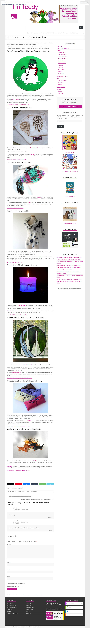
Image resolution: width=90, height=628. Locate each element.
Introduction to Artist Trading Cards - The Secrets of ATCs (69, 257)
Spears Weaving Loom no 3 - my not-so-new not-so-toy (69, 265)
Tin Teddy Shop (10, 603)
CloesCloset (39, 197)
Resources (65, 32)
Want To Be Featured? (43, 32)
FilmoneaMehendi (34, 147)
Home (28, 32)
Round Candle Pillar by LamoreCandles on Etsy (17, 314)
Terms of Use (28, 603)
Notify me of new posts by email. (15, 586)
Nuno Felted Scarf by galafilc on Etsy (14, 262)
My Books (60, 82)
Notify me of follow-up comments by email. (17, 583)
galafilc (28, 252)
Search (81, 25)
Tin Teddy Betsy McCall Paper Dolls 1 (70, 171)
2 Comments (34, 491)
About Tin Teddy (72, 32)
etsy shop (20, 488)
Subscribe (60, 126)
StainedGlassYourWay (28, 364)
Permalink (17, 510)
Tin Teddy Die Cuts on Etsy (12, 607)
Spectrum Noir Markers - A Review (64, 269)
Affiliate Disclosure (30, 607)
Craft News (59, 46)
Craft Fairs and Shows (62, 56)
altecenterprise (28, 93)
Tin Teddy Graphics (61, 87)
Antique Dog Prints (62, 80)
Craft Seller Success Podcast (56, 32)
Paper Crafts (61, 93)
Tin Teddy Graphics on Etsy (12, 605)
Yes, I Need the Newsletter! (70, 106)
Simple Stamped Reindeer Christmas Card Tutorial (20, 496)
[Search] (81, 27)
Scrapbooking (61, 73)
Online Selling (61, 67)
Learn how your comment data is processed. (33, 595)
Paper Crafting (61, 69)
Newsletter (9, 611)
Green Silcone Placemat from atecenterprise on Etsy (18, 104)
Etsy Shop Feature (25, 491)
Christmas (14, 488)
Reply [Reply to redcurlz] (50, 530)
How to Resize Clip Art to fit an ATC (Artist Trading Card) (69, 279)
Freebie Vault (34, 32)
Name (8, 562)
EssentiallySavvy (12, 416)
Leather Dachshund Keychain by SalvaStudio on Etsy (18, 470)
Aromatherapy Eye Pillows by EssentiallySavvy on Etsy (18, 426)
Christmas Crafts (61, 52)
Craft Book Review (62, 54)
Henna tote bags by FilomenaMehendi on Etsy (17, 159)
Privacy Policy (29, 605)
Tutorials (59, 89)
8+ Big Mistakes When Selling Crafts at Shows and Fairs (68, 267)
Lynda (16, 508)
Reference (60, 71)
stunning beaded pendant (38, 204)
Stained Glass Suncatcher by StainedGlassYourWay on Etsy (19, 378)
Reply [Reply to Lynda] (50, 517)
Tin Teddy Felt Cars (70, 152)
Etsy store (33, 154)
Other (58, 78)
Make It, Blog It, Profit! (70, 196)
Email (8, 569)
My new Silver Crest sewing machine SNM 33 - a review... (69, 259)
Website (9, 576)
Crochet (60, 91)
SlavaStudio (35, 460)
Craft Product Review (62, 58)
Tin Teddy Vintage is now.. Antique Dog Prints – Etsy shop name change (36, 499)
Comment (9, 544)
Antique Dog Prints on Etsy (70, 223)
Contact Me (80, 32)
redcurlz (16, 520)
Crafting (20, 491)
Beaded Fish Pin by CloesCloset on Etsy (15, 208)
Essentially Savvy (29, 420)
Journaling (60, 65)
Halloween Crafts (62, 63)
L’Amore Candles (21, 305)
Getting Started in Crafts (62, 76)
